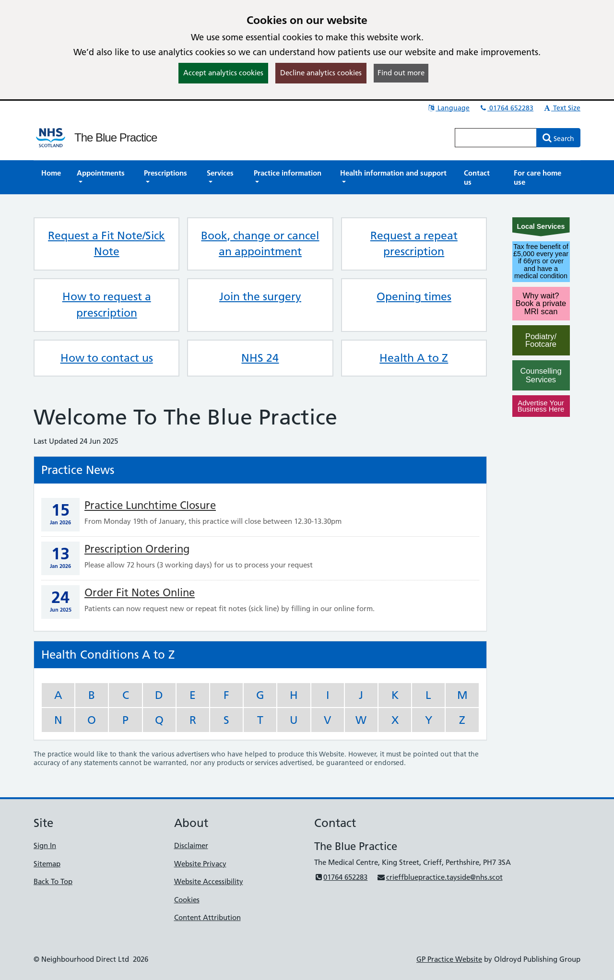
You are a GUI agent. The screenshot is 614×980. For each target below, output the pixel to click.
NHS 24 (260, 358)
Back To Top (53, 881)
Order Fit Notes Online (139, 592)
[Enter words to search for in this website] (496, 137)
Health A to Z (413, 358)
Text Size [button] (561, 108)
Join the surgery (260, 296)
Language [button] (448, 108)
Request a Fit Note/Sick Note (106, 244)
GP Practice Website (449, 959)
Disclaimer (191, 845)
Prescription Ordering (136, 549)
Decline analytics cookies (321, 72)
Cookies (187, 899)
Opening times (414, 296)
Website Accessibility (208, 881)
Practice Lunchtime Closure (150, 505)
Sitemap (47, 863)
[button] (102, 177)
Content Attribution (207, 917)
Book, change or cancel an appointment (260, 244)
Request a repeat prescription (414, 244)
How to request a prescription (106, 304)
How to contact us (106, 358)
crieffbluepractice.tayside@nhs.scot (439, 877)
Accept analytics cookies (223, 72)
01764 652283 (506, 108)
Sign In (45, 845)
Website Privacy (200, 863)
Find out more (401, 72)
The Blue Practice (115, 137)
